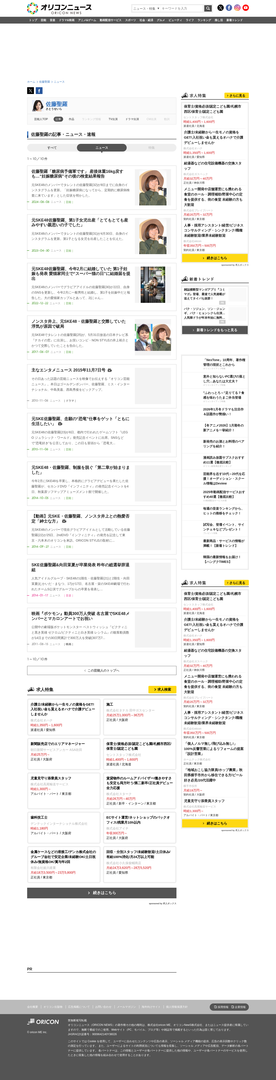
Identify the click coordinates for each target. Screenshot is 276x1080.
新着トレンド (234, 20)
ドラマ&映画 (66, 20)
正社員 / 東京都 (64, 864)
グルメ (161, 20)
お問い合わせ (103, 1006)
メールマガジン (126, 1006)
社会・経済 (146, 20)
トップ (33, 20)
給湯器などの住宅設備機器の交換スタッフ (213, 165)
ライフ (190, 20)
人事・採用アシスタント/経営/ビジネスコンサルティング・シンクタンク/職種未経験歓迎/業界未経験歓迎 (214, 230)
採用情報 (223, 1007)
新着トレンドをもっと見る (215, 330)
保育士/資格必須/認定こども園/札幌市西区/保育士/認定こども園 (212, 108)
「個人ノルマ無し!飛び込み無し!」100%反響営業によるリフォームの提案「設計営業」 (214, 749)
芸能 (43, 20)
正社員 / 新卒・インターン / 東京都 (139, 790)
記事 (58, 119)
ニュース (101, 147)
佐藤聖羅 (56, 104)
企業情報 (240, 1007)
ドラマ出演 (132, 119)
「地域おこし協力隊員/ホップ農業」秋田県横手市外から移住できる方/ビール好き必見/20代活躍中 (213, 775)
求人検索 (164, 689)
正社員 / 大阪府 (139, 712)
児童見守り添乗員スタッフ (204, 801)
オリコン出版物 (52, 1006)
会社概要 (32, 1006)
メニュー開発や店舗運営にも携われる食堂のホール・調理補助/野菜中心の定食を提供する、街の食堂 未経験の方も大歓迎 (213, 197)
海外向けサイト (151, 1006)
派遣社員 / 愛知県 (64, 717)
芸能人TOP (41, 119)
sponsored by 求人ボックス (162, 903)
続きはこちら (104, 893)
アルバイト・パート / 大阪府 (64, 825)
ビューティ (175, 20)
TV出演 (113, 119)
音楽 (52, 20)
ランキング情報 (91, 119)
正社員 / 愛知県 (139, 861)
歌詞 (166, 119)
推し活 (219, 20)
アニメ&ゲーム (87, 20)
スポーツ (130, 20)
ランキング (204, 20)
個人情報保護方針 (177, 1006)
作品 (71, 119)
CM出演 (151, 119)
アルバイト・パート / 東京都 (64, 786)
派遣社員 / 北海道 (139, 753)
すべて (52, 147)
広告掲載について (79, 1006)
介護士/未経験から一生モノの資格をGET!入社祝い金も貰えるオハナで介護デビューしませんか (213, 137)
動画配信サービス (110, 20)
